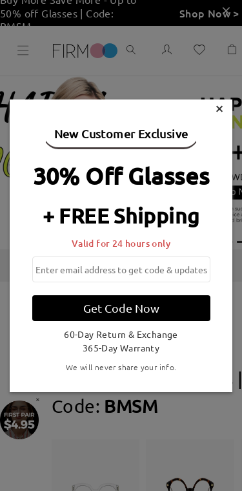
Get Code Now (121, 308)
